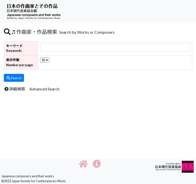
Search (14, 78)
